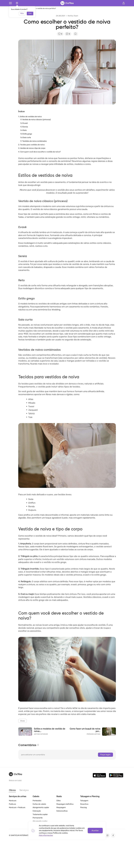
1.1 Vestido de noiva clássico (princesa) (35, 120)
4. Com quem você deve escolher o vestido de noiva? (39, 152)
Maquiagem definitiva (64, 804)
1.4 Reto (23, 130)
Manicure (12, 801)
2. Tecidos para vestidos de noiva (31, 145)
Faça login (105, 754)
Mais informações (46, 835)
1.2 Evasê (24, 123)
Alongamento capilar (41, 808)
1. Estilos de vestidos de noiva (30, 117)
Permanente (38, 818)
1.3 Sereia (24, 127)
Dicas (22, 721)
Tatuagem (84, 801)
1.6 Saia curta (25, 137)
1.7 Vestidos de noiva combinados (33, 141)
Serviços (24, 790)
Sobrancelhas (62, 811)
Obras (12, 790)
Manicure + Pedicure (17, 808)
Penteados (37, 801)
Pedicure (12, 804)
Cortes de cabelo (39, 804)
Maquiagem (61, 808)
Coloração (37, 811)
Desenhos (84, 804)
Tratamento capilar (40, 814)
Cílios (58, 801)
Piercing (83, 808)
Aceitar (95, 830)
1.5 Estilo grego (26, 134)
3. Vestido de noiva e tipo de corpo (31, 148)
